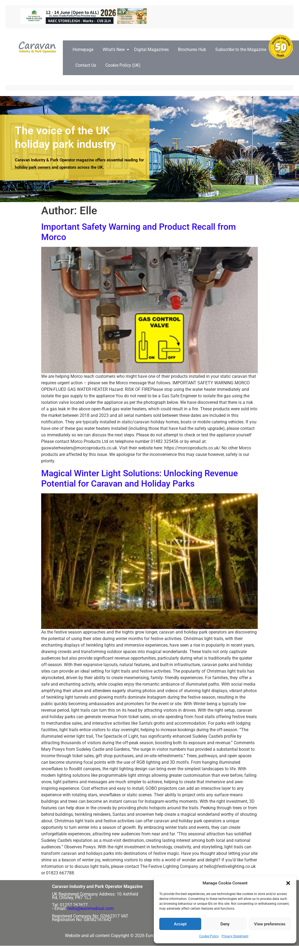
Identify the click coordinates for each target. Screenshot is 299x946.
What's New (115, 49)
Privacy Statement (235, 936)
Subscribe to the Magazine (240, 49)
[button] (288, 883)
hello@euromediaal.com (90, 908)
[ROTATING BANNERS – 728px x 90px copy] (83, 22)
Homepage (83, 49)
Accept (180, 924)
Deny (224, 924)
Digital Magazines (151, 49)
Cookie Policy (209, 936)
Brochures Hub (192, 49)
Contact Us (85, 65)
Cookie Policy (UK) (123, 65)
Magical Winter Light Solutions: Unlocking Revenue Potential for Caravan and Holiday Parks (139, 478)
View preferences (269, 924)
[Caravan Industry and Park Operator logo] (39, 47)
